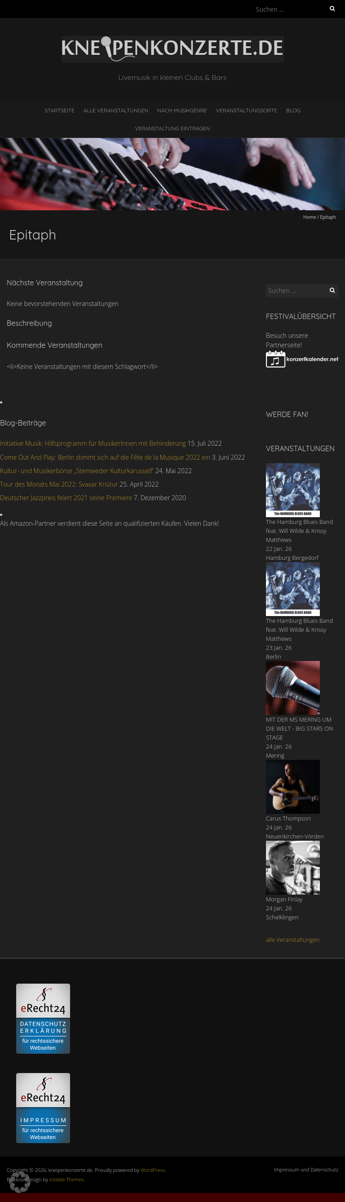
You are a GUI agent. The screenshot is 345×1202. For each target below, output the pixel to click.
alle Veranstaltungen (292, 940)
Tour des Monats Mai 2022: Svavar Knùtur (59, 484)
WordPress (153, 1170)
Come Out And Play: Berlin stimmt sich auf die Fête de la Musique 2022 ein (105, 457)
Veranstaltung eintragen (172, 128)
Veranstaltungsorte (246, 110)
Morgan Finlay (284, 899)
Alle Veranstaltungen (116, 110)
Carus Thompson (288, 818)
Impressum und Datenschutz (306, 1169)
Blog (293, 110)
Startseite (60, 110)
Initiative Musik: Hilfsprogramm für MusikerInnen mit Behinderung (93, 443)
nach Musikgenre (182, 110)
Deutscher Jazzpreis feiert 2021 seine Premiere (66, 497)
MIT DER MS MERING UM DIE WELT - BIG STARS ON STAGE (299, 728)
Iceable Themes (66, 1179)
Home (309, 217)
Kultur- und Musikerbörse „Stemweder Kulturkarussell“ (77, 470)
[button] (20, 1182)
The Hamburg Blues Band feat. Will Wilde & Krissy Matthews (299, 531)
